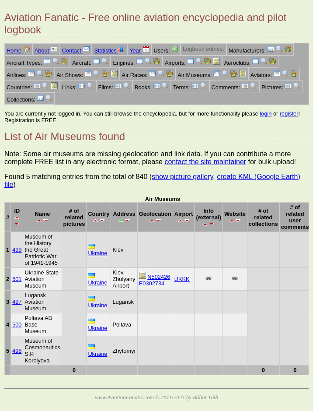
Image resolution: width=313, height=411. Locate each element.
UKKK (182, 279)
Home (18, 50)
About (46, 50)
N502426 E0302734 (154, 280)
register (289, 113)
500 (16, 324)
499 (16, 249)
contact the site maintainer (205, 161)
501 (16, 279)
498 (16, 351)
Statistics (109, 50)
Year (139, 50)
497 (16, 302)
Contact (76, 50)
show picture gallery (182, 176)
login (265, 113)
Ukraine (97, 253)
